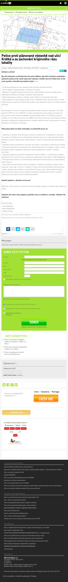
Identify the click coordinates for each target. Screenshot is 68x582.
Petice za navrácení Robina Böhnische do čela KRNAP (19, 477)
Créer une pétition (37, 12)
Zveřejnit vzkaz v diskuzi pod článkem (18, 299)
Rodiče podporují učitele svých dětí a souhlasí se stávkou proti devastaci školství (26, 541)
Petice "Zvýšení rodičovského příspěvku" (15, 516)
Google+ (12, 384)
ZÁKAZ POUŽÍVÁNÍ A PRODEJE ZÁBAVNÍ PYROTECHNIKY (20, 508)
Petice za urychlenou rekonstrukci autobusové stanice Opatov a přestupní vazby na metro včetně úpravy (32, 485)
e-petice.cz (6, 3)
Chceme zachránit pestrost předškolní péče (16, 513)
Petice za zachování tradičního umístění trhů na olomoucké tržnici (22, 488)
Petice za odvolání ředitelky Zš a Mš (14, 472)
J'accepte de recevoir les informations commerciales (23, 308)
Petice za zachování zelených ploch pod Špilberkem (14, 353)
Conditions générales (23, 576)
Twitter (63, 71)
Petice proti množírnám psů (11, 510)
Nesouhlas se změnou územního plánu (15, 480)
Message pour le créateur (11, 284)
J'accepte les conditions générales (13, 313)
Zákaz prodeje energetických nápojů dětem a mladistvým (20, 543)
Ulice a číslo (7, 269)
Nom (5, 266)
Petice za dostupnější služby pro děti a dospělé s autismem (20, 502)
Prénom (6, 263)
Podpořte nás (16, 413)
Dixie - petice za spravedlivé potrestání (15, 500)
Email (60, 71)
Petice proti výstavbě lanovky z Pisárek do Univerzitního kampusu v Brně (24, 535)
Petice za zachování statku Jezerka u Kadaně (16, 483)
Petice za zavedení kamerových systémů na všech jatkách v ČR (21, 497)
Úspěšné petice (22, 12)
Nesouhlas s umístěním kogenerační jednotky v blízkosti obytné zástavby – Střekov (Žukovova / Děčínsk (33, 469)
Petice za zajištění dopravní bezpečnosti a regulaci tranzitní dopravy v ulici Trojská (26, 527)
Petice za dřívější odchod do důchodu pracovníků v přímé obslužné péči (23, 538)
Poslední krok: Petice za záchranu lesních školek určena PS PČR (22, 518)
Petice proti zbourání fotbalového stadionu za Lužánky (15, 348)
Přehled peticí (9, 12)
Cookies (33, 576)
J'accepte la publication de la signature (18, 279)
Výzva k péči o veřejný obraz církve (13, 530)
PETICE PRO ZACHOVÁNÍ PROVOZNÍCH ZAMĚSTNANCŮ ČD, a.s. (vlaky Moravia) (26, 533)
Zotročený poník (8, 549)
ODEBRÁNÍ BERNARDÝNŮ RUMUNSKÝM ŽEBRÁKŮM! (19, 546)
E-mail (5, 257)
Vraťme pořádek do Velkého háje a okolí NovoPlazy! (18, 467)
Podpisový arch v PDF (9, 368)
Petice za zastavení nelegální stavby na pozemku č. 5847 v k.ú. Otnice (15, 342)
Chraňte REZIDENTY (10, 475)
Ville (4, 273)
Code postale (7, 276)
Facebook (65, 71)
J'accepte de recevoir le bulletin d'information (20, 304)
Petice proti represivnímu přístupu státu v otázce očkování (20, 505)
